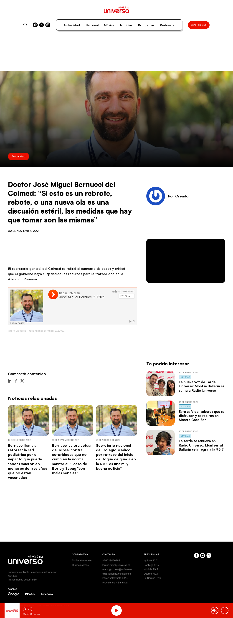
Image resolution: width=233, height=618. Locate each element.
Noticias (126, 25)
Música (109, 25)
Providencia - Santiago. (115, 582)
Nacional (92, 25)
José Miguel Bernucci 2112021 (46, 331)
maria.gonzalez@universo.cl (117, 569)
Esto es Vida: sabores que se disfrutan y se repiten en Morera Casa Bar (201, 415)
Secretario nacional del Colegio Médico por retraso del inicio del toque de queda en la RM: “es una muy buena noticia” (116, 457)
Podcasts (167, 25)
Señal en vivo (198, 24)
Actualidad (72, 25)
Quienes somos (80, 565)
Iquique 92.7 (150, 560)
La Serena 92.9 (152, 578)
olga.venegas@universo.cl (116, 573)
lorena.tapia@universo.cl (115, 565)
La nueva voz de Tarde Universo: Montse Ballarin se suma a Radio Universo (201, 386)
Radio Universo (17, 331)
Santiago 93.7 (151, 565)
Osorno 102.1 (151, 573)
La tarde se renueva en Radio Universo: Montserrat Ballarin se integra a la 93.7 (201, 445)
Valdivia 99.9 (151, 569)
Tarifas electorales (82, 560)
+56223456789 (111, 560)
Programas (146, 25)
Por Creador (179, 196)
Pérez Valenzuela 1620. (115, 578)
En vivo (27, 609)
